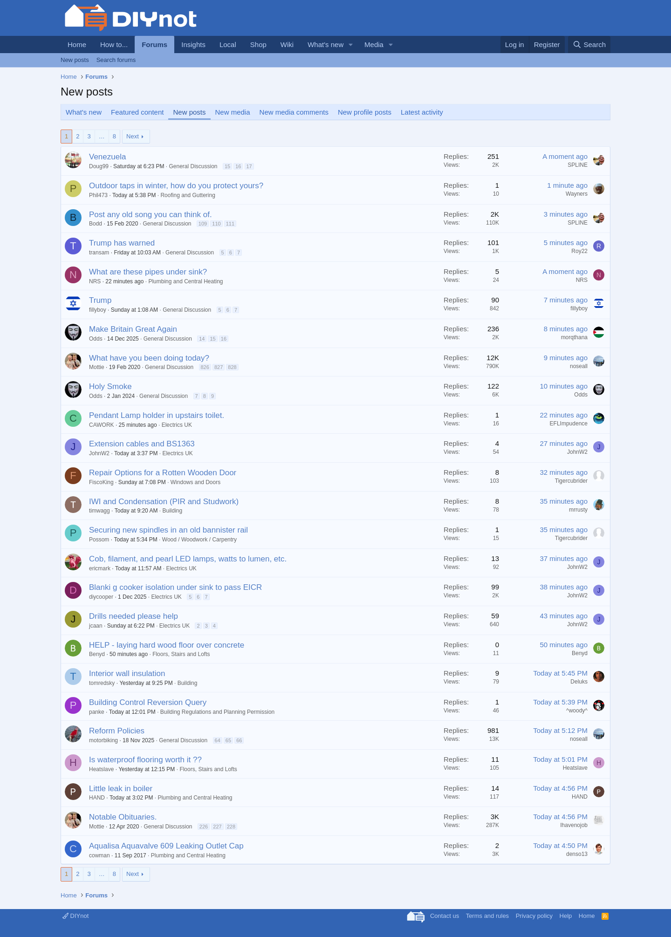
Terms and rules (487, 915)
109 (203, 223)
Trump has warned (122, 243)
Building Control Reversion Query (147, 702)
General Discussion (193, 166)
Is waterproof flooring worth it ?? (145, 759)
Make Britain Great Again (133, 329)
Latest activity (422, 112)
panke (96, 712)
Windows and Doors (195, 482)
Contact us (444, 915)
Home (77, 44)
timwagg (99, 510)
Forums (154, 44)
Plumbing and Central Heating (185, 281)
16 (238, 166)
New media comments (294, 112)
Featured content (137, 112)
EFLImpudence (569, 423)
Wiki (287, 44)
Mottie (96, 367)
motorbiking (103, 740)
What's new (325, 44)
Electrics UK (177, 425)
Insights (193, 44)
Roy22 (579, 251)
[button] (350, 44)
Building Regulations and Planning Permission (217, 712)
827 (218, 367)
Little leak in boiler (120, 788)
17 (249, 166)
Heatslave (101, 769)
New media (232, 112)
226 (203, 826)
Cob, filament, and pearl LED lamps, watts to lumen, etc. (188, 558)
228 (231, 826)
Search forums (116, 59)
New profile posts (364, 112)
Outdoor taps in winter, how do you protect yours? (176, 185)
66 (239, 740)
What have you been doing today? (149, 358)
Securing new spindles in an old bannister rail (168, 530)
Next (132, 136)
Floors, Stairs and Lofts (181, 654)
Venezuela (107, 156)
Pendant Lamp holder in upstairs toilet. (156, 415)
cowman (99, 855)
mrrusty (578, 509)
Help (566, 915)
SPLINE (578, 165)
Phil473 (98, 195)
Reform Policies (116, 730)
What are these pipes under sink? (148, 271)
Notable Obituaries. (123, 817)
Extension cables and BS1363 (142, 443)
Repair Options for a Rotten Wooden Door (162, 472)
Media (373, 44)
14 (202, 339)
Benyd (97, 654)
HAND (97, 797)
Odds (96, 338)
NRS (95, 281)
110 (216, 223)
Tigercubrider (571, 481)
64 (217, 740)
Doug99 (99, 166)
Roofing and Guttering (187, 195)
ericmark (99, 568)
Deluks (579, 681)
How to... (114, 44)
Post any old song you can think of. (150, 214)
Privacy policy (534, 915)
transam (99, 252)
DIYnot (75, 915)
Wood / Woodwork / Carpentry (199, 539)
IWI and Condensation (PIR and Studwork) (164, 501)
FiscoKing (101, 482)
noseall (579, 366)
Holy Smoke (110, 386)
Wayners (577, 194)
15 (227, 166)
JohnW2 (99, 453)
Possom (99, 539)
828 (232, 367)
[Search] (589, 44)
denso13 (577, 854)
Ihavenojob (574, 825)
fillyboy (97, 310)
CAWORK (101, 425)
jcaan (96, 625)
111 (230, 223)
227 (217, 826)
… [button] (102, 136)
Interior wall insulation (127, 673)
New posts (75, 59)
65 (228, 740)
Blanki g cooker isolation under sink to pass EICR (175, 587)
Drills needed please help (133, 616)
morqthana (574, 337)
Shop (258, 44)
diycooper (101, 597)
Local (227, 44)
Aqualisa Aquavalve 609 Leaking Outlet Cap (166, 845)
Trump (100, 300)
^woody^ (577, 710)
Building (172, 510)
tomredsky (102, 683)
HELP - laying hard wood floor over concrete (166, 645)
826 (205, 367)
